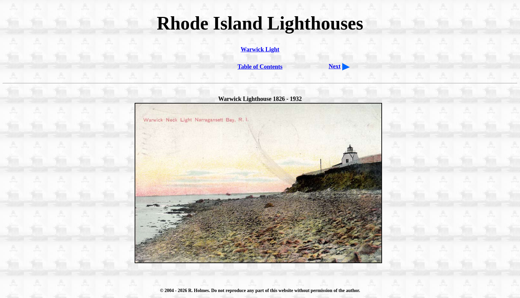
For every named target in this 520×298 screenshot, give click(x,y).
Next (335, 66)
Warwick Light (260, 49)
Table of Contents (259, 66)
